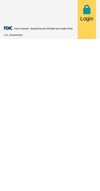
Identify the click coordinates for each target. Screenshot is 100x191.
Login (86, 13)
